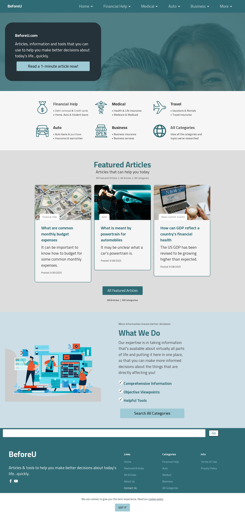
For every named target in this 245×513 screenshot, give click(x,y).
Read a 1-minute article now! (53, 66)
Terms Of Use (209, 461)
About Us (129, 481)
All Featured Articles (106, 178)
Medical (147, 6)
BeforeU (15, 6)
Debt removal (63, 110)
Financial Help (115, 6)
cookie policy (156, 503)
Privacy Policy (209, 468)
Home (84, 6)
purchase (75, 134)
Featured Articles (134, 468)
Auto (172, 6)
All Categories (141, 178)
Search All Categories (152, 413)
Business (198, 6)
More (224, 6)
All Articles (125, 178)
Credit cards (81, 110)
